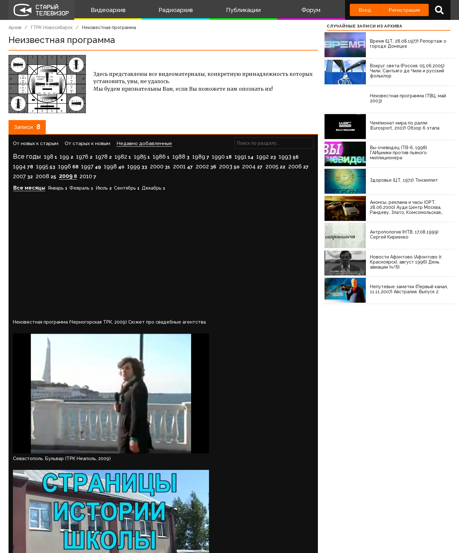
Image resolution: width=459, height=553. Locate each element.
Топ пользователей (236, 523)
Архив (15, 27)
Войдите (27, 504)
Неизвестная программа (109, 27)
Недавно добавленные (144, 146)
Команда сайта (63, 523)
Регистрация (404, 10)
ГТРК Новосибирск (52, 27)
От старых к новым (87, 146)
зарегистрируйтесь (75, 504)
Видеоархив (108, 10)
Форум (310, 10)
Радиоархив (175, 10)
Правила (99, 523)
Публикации (243, 10)
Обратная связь (138, 523)
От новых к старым (35, 146)
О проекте (23, 523)
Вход (365, 10)
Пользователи (184, 523)
